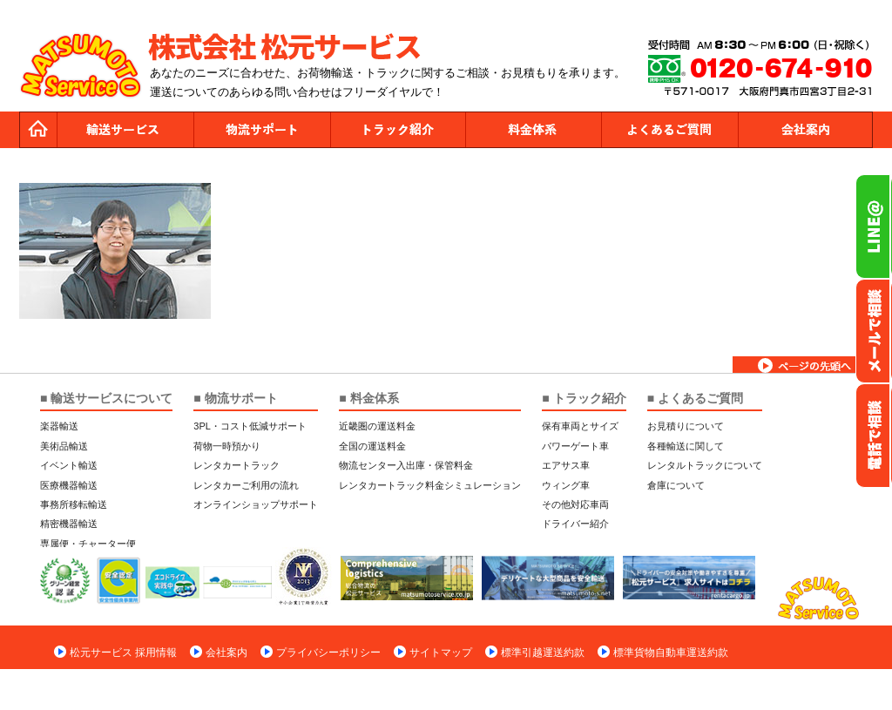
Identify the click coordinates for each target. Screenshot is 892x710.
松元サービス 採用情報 (123, 652)
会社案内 (805, 130)
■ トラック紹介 (583, 398)
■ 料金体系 (368, 398)
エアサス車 (566, 465)
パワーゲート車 (575, 446)
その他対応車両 (575, 504)
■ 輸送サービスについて (106, 398)
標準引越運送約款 (543, 652)
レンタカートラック (236, 465)
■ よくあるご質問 (695, 398)
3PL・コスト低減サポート (250, 426)
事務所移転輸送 (73, 504)
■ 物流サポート (235, 398)
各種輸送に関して (685, 446)
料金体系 (533, 130)
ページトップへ (803, 364)
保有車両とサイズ (580, 426)
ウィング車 (566, 485)
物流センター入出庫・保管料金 (406, 465)
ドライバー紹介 (575, 523)
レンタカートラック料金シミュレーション (430, 485)
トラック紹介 (397, 130)
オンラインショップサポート (255, 504)
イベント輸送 (69, 465)
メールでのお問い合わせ (873, 331)
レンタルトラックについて (704, 465)
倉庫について (676, 485)
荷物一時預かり (226, 446)
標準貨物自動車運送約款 (670, 652)
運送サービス (125, 130)
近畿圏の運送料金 (377, 426)
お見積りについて (685, 426)
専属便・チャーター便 (88, 543)
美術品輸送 (64, 446)
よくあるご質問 (669, 130)
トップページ (38, 130)
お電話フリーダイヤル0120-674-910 (873, 435)
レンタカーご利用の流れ (246, 485)
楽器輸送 (59, 426)
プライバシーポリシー (328, 652)
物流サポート (261, 130)
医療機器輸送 (69, 485)
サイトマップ (440, 652)
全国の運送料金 (372, 446)
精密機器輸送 (69, 523)
